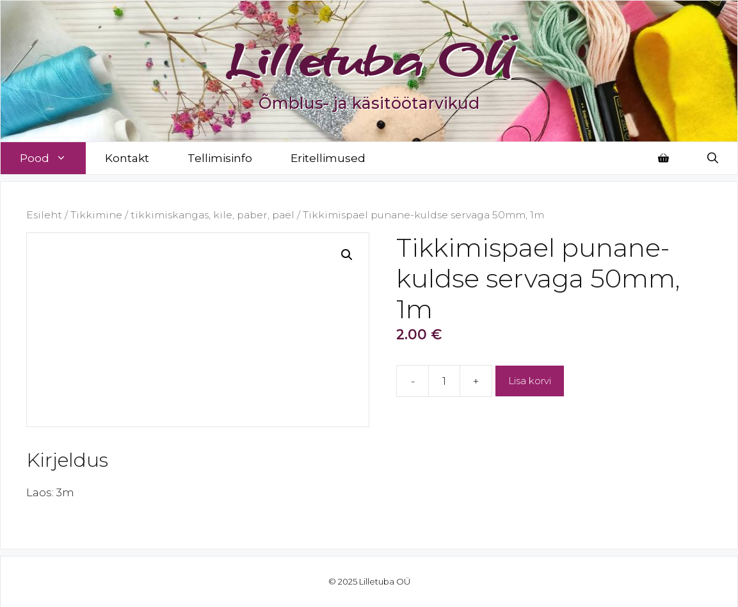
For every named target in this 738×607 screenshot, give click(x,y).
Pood (53, 158)
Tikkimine (96, 215)
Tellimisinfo (220, 158)
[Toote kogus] (444, 381)
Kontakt (127, 158)
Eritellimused (328, 158)
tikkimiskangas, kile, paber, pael (212, 215)
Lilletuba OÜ (369, 59)
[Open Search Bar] (712, 158)
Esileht (44, 215)
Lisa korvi (529, 381)
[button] (346, 254)
